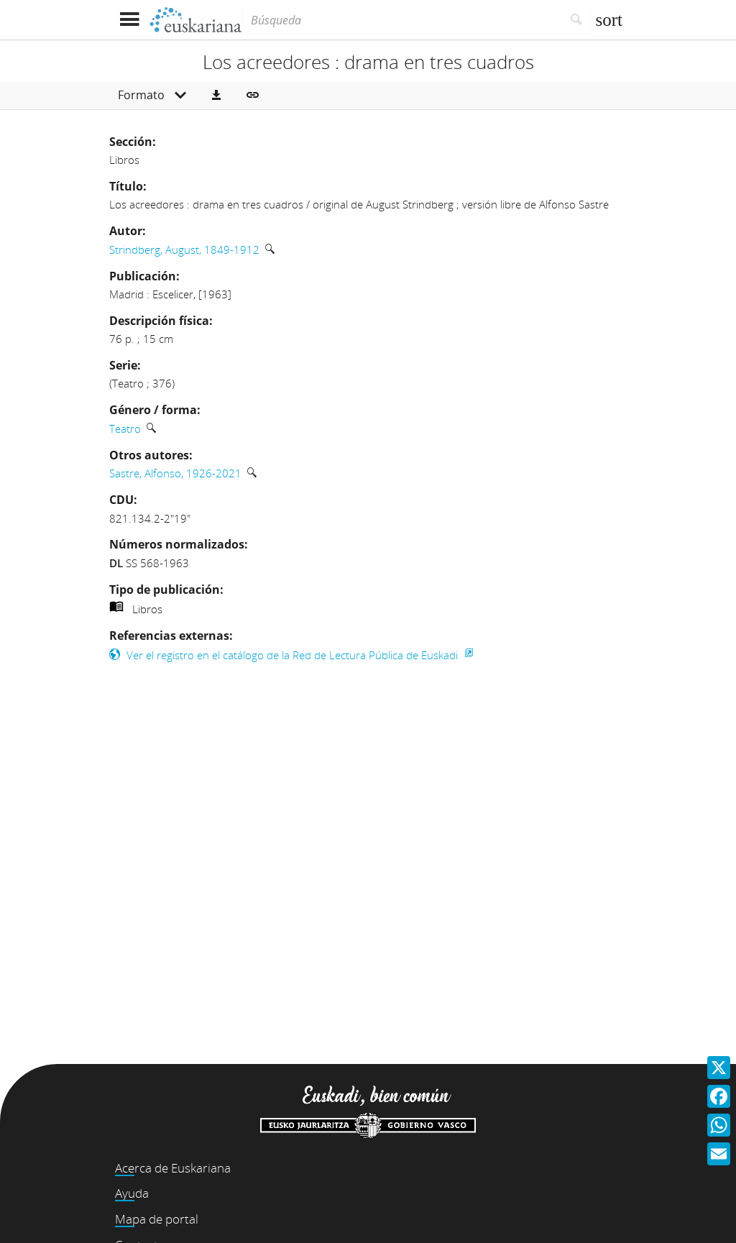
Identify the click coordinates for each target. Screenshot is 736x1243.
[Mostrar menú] (129, 20)
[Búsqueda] (402, 20)
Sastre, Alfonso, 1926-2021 (175, 473)
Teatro (125, 428)
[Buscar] (577, 20)
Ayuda (132, 1193)
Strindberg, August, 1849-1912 (184, 249)
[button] (216, 95)
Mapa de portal (156, 1219)
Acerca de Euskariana (173, 1168)
